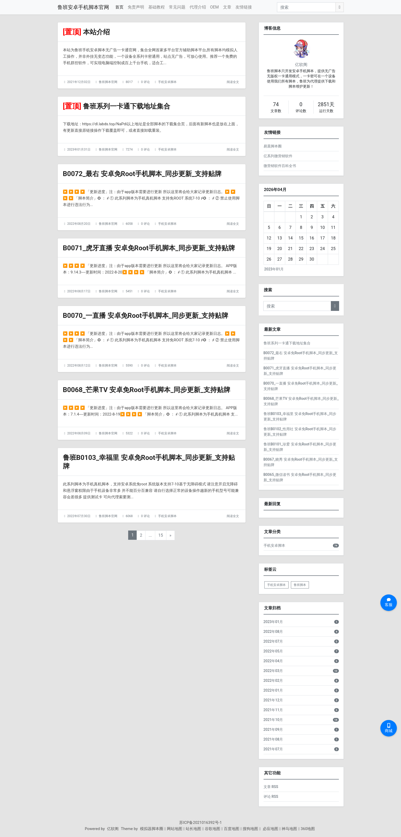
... (150, 561)
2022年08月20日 (79, 224)
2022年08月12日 (79, 383)
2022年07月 (273, 641)
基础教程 (156, 7)
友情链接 (243, 7)
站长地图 (193, 828)
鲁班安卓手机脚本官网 (83, 7)
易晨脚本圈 (273, 146)
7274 (129, 149)
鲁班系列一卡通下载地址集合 (130, 106)
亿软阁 (301, 64)
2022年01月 (273, 690)
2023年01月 (274, 269)
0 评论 (145, 82)
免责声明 (136, 7)
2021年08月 (273, 739)
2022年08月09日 (79, 459)
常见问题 (177, 7)
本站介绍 (97, 32)
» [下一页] (170, 561)
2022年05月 (273, 651)
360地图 (308, 828)
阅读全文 (233, 82)
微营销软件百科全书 (280, 166)
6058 (129, 224)
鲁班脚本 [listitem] (300, 585)
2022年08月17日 (79, 300)
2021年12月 (273, 700)
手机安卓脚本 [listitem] (276, 585)
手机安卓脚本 (167, 82)
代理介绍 (198, 7)
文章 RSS (271, 787)
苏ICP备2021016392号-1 (200, 822)
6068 (129, 542)
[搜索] (306, 7)
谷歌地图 (212, 828)
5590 (129, 383)
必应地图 (270, 828)
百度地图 (231, 828)
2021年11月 (273, 710)
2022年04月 (273, 661)
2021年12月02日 (79, 82)
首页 (119, 7)
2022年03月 (273, 671)
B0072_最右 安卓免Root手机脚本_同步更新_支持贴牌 (148, 173)
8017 (129, 82)
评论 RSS (271, 796)
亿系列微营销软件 (278, 156)
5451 (129, 300)
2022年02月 (273, 680)
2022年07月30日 (79, 542)
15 (160, 561)
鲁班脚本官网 (108, 82)
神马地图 (289, 828)
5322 (129, 459)
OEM (214, 7)
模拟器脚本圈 (151, 828)
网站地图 (174, 828)
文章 (227, 7)
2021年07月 (273, 749)
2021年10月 (273, 720)
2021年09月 (273, 729)
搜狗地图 (250, 828)
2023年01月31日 (79, 149)
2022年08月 (273, 631)
